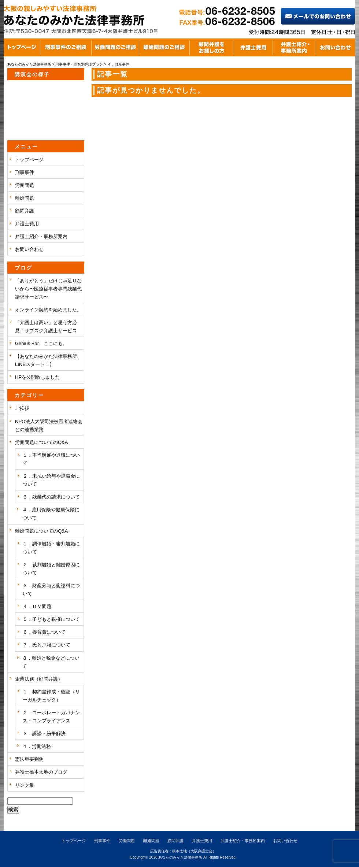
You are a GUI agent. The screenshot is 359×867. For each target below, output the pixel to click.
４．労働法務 (36, 746)
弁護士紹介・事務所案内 (41, 236)
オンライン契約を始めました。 (48, 309)
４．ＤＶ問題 (37, 606)
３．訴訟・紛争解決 (44, 733)
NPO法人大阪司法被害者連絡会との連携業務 (48, 425)
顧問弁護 (24, 211)
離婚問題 (24, 198)
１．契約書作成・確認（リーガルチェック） (51, 696)
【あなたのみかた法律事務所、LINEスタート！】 (48, 360)
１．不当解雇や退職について (51, 459)
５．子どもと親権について (51, 619)
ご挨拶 (22, 408)
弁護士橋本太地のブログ (41, 772)
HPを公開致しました (37, 377)
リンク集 (24, 785)
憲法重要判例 (29, 759)
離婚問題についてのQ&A (41, 531)
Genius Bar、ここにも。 (41, 343)
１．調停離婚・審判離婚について (51, 548)
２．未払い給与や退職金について (51, 480)
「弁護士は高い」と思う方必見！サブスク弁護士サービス (46, 326)
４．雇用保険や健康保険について (50, 513)
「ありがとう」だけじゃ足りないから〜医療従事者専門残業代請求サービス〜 (48, 289)
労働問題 (24, 185)
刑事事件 (24, 172)
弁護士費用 (27, 223)
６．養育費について (44, 632)
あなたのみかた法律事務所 (180, 857)
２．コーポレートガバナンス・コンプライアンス (51, 716)
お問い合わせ (29, 249)
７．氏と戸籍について (46, 645)
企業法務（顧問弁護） (39, 679)
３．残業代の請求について (51, 497)
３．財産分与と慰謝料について (51, 589)
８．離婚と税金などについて (50, 662)
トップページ (29, 159)
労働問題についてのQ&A (41, 442)
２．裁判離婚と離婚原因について (51, 568)
